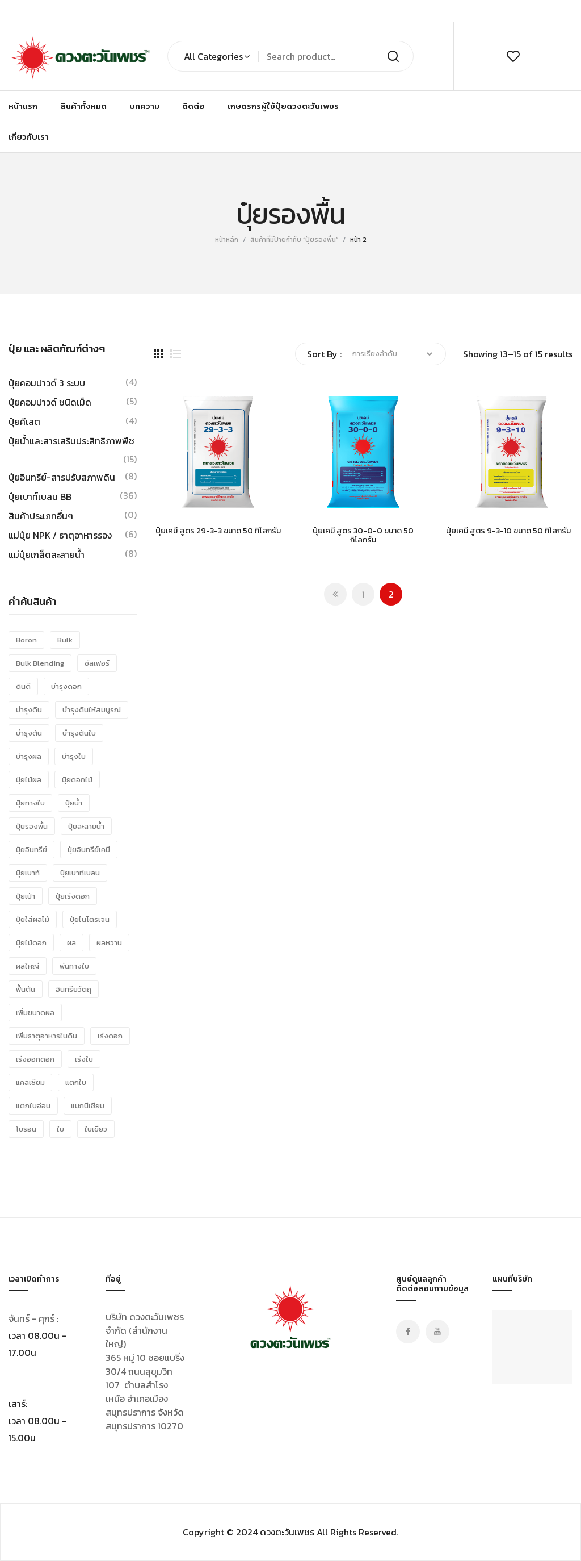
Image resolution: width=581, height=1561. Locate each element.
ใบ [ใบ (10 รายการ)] (60, 1129)
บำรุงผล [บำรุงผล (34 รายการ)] (28, 756)
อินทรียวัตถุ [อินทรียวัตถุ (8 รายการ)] (73, 989)
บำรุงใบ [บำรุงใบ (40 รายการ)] (74, 756)
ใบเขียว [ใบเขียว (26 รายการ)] (96, 1129)
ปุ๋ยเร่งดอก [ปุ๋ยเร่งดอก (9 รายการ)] (73, 896)
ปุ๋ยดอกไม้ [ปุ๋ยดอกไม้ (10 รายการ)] (77, 779)
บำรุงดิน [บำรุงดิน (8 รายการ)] (29, 709)
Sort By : (324, 354)
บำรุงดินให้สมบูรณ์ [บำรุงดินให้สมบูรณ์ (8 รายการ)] (91, 709)
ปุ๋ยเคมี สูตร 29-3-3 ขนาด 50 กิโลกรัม (218, 531)
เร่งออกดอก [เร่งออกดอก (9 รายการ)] (35, 1059)
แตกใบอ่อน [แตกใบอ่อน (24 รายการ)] (33, 1105)
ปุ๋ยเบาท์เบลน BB (40, 496)
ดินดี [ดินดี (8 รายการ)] (23, 686)
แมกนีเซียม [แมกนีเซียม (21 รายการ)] (87, 1105)
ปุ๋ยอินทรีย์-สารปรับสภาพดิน (62, 477)
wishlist (513, 56)
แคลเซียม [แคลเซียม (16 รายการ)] (30, 1082)
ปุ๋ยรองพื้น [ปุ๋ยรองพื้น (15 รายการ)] (32, 826)
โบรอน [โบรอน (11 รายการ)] (26, 1129)
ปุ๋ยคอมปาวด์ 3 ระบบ (47, 383)
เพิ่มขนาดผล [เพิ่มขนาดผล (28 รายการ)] (35, 1012)
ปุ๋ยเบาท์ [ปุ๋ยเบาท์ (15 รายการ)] (28, 872)
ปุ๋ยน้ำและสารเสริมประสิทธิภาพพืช (71, 441)
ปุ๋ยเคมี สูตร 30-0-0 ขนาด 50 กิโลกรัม (363, 536)
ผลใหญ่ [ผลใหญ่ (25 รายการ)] (27, 966)
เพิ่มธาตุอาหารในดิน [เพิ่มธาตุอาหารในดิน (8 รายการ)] (46, 1035)
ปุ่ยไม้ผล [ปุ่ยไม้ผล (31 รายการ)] (28, 779)
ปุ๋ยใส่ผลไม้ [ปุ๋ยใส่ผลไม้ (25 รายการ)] (32, 919)
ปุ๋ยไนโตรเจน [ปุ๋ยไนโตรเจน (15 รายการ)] (90, 919)
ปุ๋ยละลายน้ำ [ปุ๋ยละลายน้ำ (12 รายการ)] (86, 826)
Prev (335, 594)
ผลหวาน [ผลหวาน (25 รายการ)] (109, 942)
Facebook (408, 1331)
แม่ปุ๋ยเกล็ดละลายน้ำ (47, 554)
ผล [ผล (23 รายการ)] (71, 942)
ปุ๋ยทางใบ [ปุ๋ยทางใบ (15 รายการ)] (30, 803)
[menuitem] (23, 106)
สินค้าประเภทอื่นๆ (41, 516)
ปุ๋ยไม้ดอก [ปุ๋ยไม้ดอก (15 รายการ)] (31, 942)
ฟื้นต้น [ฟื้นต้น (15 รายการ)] (25, 989)
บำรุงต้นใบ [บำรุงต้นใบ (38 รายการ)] (79, 733)
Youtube (437, 1331)
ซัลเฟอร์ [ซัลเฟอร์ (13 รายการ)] (97, 663)
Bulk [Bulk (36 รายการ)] (65, 640)
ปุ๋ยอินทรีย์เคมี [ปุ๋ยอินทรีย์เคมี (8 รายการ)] (89, 849)
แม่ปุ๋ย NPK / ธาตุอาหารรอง (60, 535)
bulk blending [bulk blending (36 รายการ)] (40, 663)
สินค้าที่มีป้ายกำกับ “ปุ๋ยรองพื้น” (294, 240)
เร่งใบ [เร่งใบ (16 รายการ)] (84, 1059)
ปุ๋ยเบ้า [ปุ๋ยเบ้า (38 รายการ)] (25, 896)
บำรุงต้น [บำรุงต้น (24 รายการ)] (29, 733)
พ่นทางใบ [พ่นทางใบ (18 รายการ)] (74, 966)
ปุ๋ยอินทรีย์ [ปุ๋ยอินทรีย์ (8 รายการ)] (31, 849)
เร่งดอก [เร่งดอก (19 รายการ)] (110, 1035)
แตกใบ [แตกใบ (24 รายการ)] (75, 1082)
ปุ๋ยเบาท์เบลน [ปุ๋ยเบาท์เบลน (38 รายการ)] (80, 872)
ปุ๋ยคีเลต (24, 421)
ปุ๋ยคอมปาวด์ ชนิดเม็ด (50, 402)
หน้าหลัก (226, 240)
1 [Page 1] (363, 594)
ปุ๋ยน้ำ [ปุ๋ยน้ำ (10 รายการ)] (73, 803)
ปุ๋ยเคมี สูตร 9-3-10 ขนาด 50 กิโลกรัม (508, 531)
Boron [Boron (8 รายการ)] (26, 640)
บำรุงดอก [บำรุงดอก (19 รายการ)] (66, 686)
